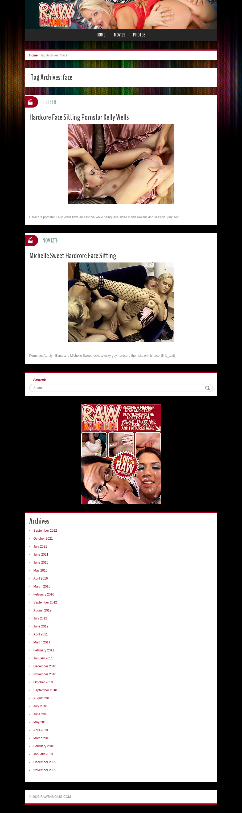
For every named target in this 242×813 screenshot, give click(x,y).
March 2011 (42, 642)
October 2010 (43, 682)
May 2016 (41, 570)
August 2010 (42, 698)
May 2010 (41, 722)
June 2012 (41, 626)
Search (40, 379)
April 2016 (41, 578)
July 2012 (40, 618)
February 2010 (44, 746)
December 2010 (45, 666)
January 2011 (43, 658)
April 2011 (41, 634)
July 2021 (40, 546)
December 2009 (45, 762)
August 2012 (42, 610)
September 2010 (45, 690)
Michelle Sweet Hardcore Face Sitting (72, 255)
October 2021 (43, 538)
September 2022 (45, 530)
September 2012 (45, 602)
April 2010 (41, 730)
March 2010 (42, 738)
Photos (139, 35)
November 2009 (45, 770)
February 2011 (44, 650)
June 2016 (41, 562)
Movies (119, 35)
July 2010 (40, 706)
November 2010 (45, 674)
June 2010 (41, 714)
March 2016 (42, 586)
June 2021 (41, 554)
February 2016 (44, 594)
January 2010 (43, 754)
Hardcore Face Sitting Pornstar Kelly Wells (79, 117)
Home (101, 35)
